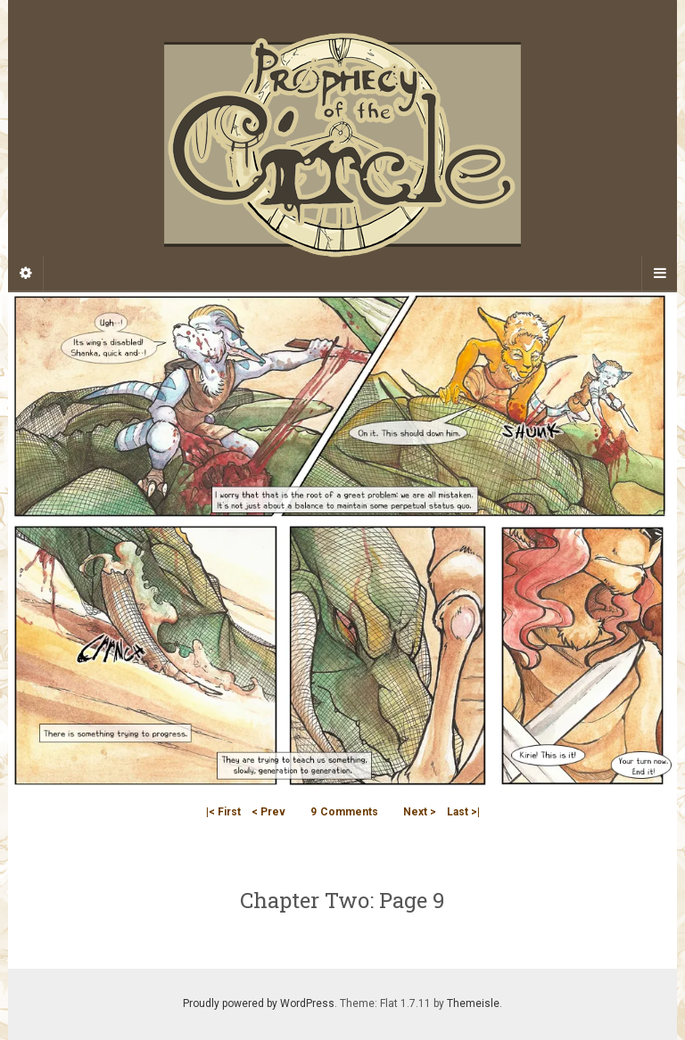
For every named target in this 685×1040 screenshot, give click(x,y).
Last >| (463, 812)
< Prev (268, 812)
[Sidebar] (26, 273)
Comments (344, 812)
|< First (223, 812)
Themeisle (473, 1003)
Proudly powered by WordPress (258, 1003)
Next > (419, 812)
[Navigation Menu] (659, 273)
